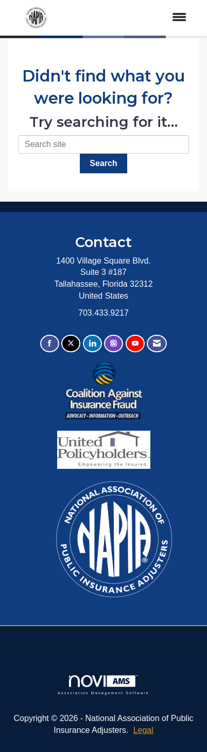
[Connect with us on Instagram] (113, 344)
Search (103, 163)
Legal (143, 730)
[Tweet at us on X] (70, 344)
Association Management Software (103, 684)
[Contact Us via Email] (157, 344)
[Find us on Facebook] (49, 344)
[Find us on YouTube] (135, 344)
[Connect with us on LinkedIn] (92, 344)
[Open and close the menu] (131, 18)
